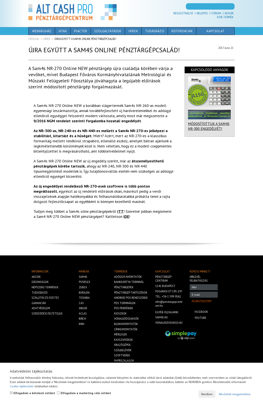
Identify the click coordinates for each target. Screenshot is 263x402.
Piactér (80, 31)
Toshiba (84, 298)
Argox (83, 308)
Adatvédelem (41, 308)
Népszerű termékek (45, 287)
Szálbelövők (123, 350)
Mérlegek (120, 334)
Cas (81, 303)
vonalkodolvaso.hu (168, 323)
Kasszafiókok (123, 340)
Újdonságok (40, 282)
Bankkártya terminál (129, 282)
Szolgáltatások (107, 31)
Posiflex (84, 282)
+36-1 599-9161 (171, 296)
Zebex (83, 287)
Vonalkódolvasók (126, 318)
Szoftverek (122, 355)
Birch (82, 318)
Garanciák (39, 303)
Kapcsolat (215, 31)
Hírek (133, 31)
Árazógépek (122, 345)
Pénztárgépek (124, 287)
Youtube (200, 318)
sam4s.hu (161, 317)
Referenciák (182, 31)
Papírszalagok (124, 361)
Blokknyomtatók (126, 324)
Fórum (216, 13)
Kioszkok (120, 313)
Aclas (83, 313)
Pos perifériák (123, 308)
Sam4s (83, 277)
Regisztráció (183, 13)
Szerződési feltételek (47, 313)
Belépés (202, 13)
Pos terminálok (125, 303)
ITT (120, 211)
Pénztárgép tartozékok (130, 292)
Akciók (36, 277)
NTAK (63, 31)
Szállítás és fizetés (45, 298)
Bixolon (84, 292)
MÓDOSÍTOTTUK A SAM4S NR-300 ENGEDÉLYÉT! (208, 126)
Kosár (229, 13)
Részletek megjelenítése (235, 394)
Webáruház (41, 31)
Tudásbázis (154, 31)
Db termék (225, 17)
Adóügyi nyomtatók (128, 277)
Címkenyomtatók (126, 329)
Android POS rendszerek (131, 298)
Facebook (201, 312)
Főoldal (33, 39)
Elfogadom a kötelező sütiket (32, 393)
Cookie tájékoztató (22, 386)
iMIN (81, 324)
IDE (126, 216)
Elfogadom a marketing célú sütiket (84, 393)
